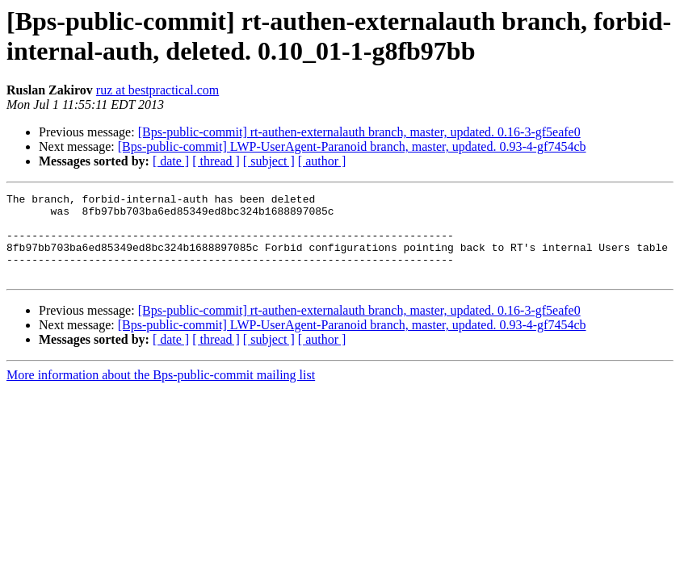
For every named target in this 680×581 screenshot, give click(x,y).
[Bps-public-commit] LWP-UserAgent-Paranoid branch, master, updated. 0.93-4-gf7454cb (352, 146)
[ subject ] (269, 161)
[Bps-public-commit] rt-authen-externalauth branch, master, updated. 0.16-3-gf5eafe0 (359, 132)
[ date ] (171, 161)
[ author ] (322, 161)
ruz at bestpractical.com (157, 90)
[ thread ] (216, 161)
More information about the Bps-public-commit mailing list (160, 392)
